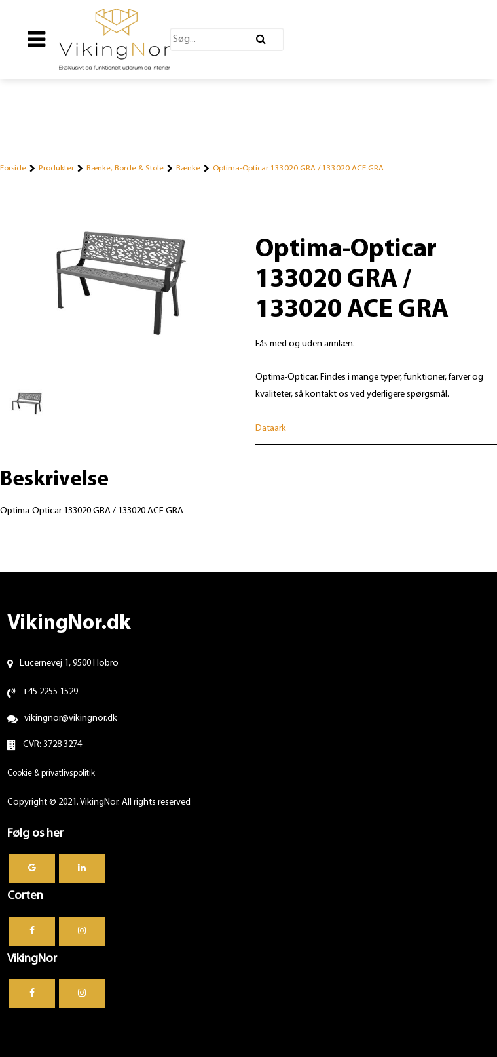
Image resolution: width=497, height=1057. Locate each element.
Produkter (56, 168)
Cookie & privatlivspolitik (51, 773)
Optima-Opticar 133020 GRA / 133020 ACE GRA (298, 168)
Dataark (270, 428)
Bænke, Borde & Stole (125, 168)
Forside (13, 168)
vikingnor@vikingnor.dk (70, 718)
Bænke (188, 168)
